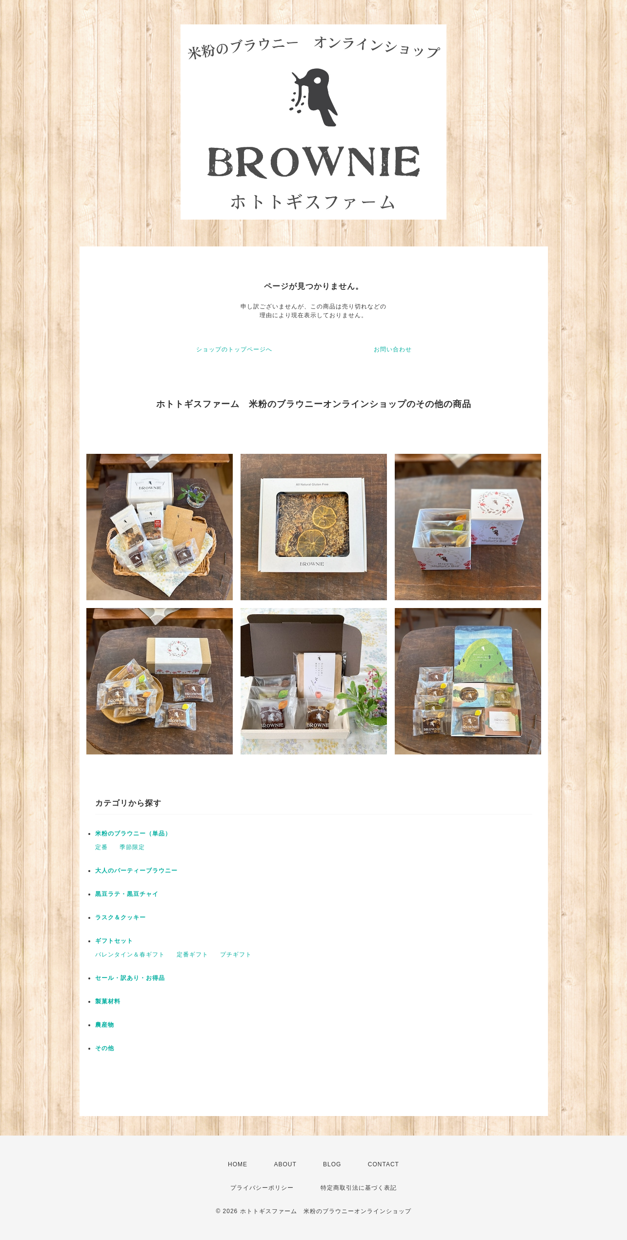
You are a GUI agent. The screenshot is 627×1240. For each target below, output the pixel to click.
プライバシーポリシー (262, 1187)
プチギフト (236, 954)
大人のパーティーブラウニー (136, 870)
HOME (237, 1164)
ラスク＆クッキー (120, 917)
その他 (104, 1048)
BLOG (332, 1164)
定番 (101, 847)
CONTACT (383, 1164)
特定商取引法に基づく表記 (359, 1187)
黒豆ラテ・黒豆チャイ (127, 894)
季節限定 (132, 847)
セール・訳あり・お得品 (130, 978)
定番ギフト (192, 954)
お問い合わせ (393, 349)
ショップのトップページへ (234, 349)
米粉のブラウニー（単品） (133, 833)
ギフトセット (114, 940)
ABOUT (285, 1164)
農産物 (104, 1024)
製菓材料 (108, 1001)
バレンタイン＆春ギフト (130, 954)
